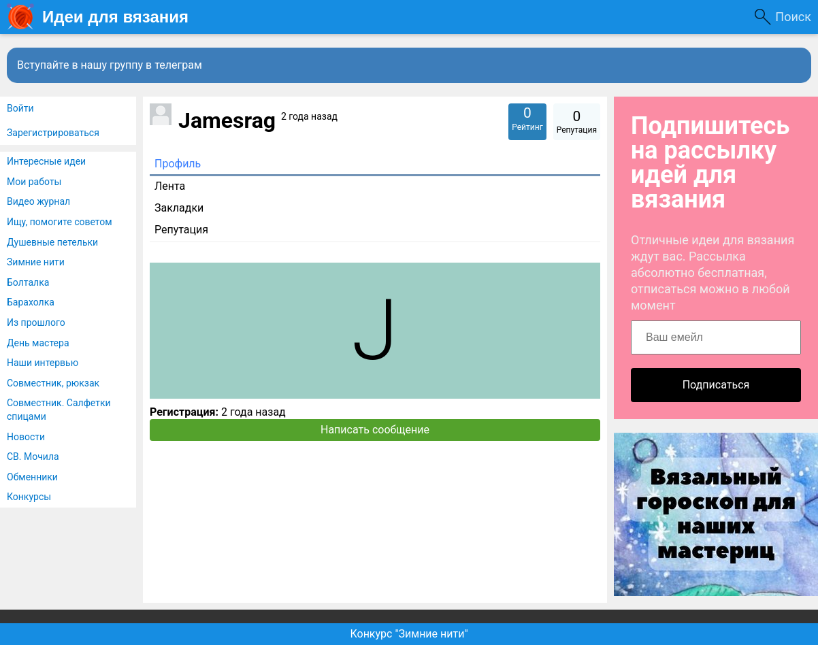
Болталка (28, 282)
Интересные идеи (46, 161)
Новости (26, 436)
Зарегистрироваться (53, 132)
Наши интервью (42, 362)
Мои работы (34, 181)
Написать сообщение (375, 429)
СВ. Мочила (33, 456)
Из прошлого (36, 322)
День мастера (38, 342)
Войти (20, 108)
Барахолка (30, 302)
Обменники (32, 477)
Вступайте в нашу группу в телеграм (109, 65)
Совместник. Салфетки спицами (59, 409)
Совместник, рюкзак (53, 383)
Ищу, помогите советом (59, 221)
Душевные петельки (52, 242)
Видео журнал (38, 201)
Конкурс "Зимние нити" (409, 633)
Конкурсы (29, 496)
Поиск (793, 17)
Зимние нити (36, 262)
